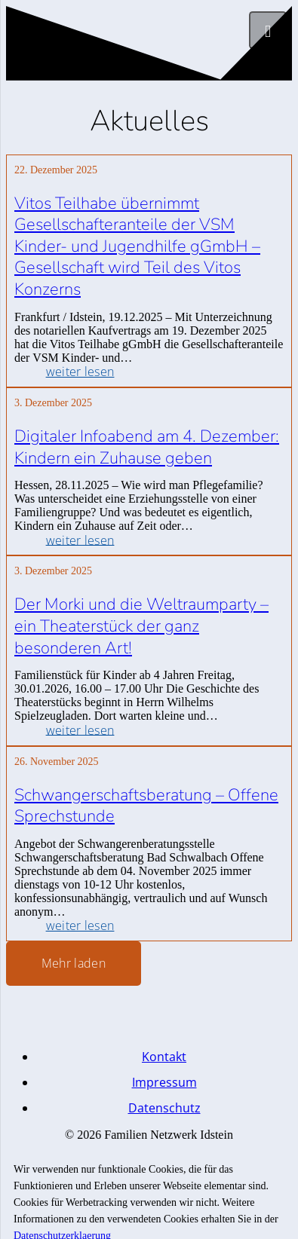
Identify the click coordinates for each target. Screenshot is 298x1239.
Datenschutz (164, 1108)
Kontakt (164, 1056)
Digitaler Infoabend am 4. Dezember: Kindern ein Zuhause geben (146, 447)
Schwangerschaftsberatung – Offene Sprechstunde (146, 806)
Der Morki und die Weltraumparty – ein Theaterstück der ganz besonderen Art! (141, 626)
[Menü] (268, 30)
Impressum (164, 1082)
